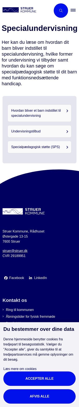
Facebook (16, 278)
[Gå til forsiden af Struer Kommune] (25, 10)
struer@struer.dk (15, 251)
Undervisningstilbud (26, 131)
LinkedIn (40, 278)
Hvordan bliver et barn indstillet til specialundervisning (36, 113)
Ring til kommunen (20, 310)
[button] (75, 10)
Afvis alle (39, 396)
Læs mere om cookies (19, 369)
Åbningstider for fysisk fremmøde (30, 316)
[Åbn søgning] (61, 10)
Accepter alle (39, 378)
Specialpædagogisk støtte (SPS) (35, 147)
